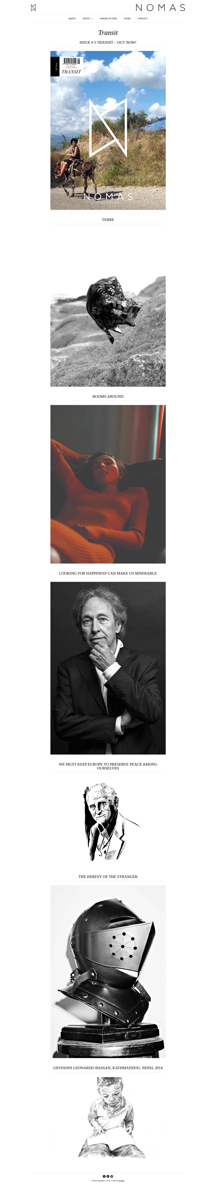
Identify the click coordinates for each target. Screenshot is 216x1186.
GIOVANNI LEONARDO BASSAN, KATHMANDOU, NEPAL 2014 (108, 1068)
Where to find (108, 18)
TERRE (108, 220)
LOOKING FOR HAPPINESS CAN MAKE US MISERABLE (108, 573)
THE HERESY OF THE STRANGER (108, 877)
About (72, 18)
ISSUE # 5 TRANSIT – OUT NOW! (108, 42)
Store (127, 18)
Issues (86, 18)
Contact (143, 18)
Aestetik (121, 1181)
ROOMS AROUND (108, 397)
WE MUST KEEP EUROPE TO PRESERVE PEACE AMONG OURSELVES (108, 766)
